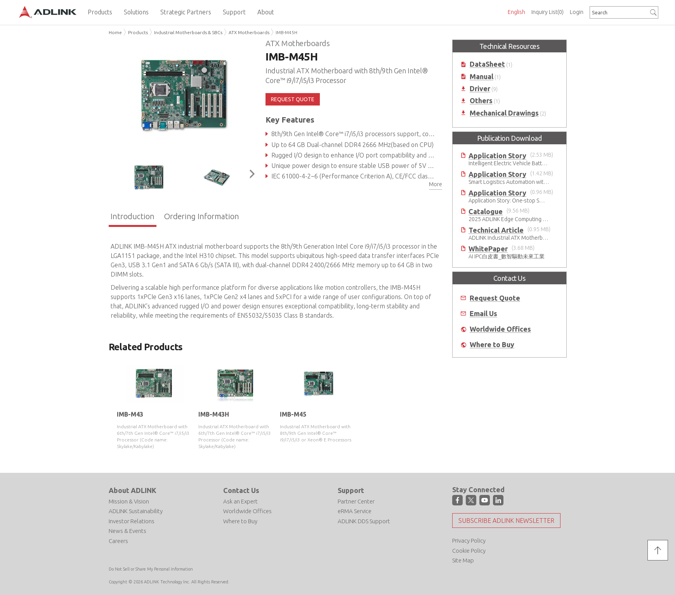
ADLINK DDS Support (364, 521)
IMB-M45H (286, 32)
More (435, 184)
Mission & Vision (129, 501)
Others (481, 100)
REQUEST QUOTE (292, 99)
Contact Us (241, 490)
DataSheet (487, 64)
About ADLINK (132, 490)
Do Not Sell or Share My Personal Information (151, 569)
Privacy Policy (469, 540)
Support (351, 490)
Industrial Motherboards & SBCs (188, 32)
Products (138, 32)
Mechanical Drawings (504, 113)
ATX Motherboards (249, 32)
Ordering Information (201, 216)
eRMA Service (354, 511)
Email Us (483, 313)
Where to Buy (492, 344)
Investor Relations (131, 521)
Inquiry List (547, 12)
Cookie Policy (469, 550)
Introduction (132, 216)
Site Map (463, 560)
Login (576, 12)
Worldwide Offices (500, 329)
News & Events (127, 531)
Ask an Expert (240, 501)
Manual (481, 76)
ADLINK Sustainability (136, 511)
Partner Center (356, 501)
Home (115, 32)
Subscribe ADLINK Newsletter (506, 520)
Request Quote (495, 298)
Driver (480, 88)
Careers (118, 541)
